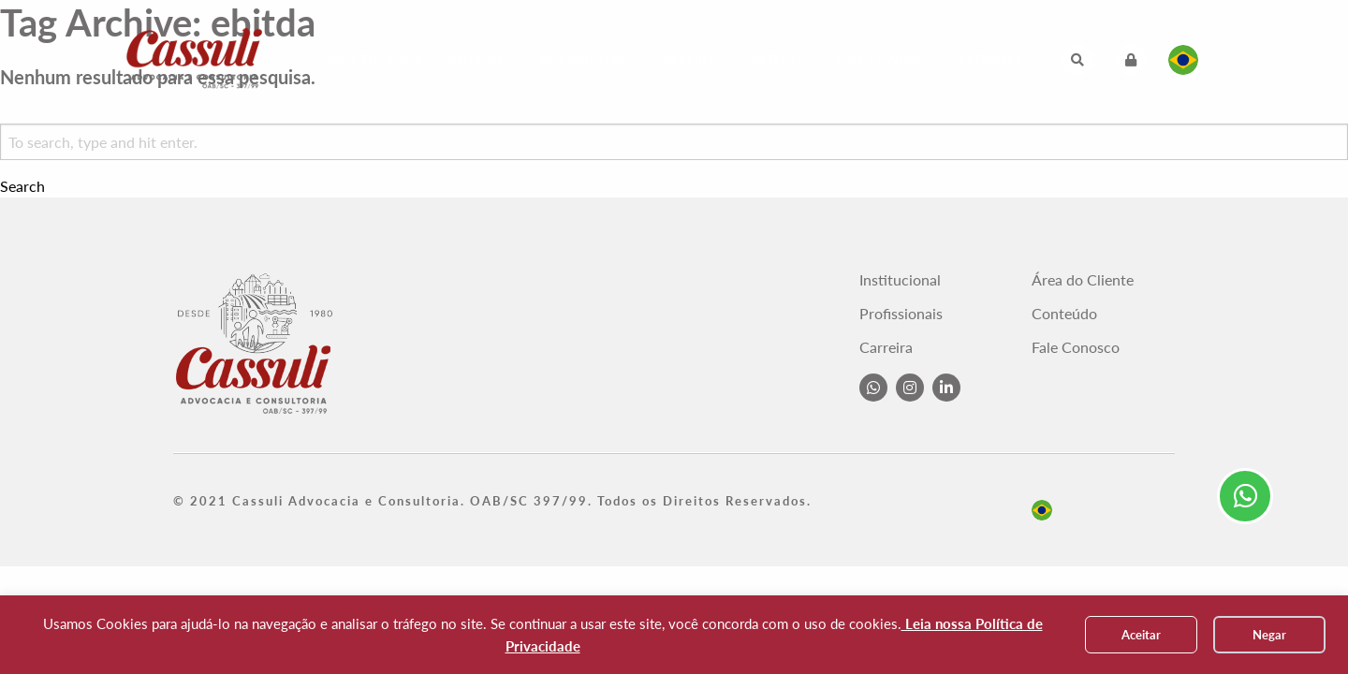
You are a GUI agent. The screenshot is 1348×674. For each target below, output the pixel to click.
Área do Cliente (1083, 279)
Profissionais (581, 59)
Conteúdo (775, 59)
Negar (1269, 634)
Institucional (376, 59)
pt (1042, 510)
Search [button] (22, 186)
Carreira (684, 59)
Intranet (991, 59)
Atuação (478, 59)
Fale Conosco (886, 59)
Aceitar (1141, 634)
